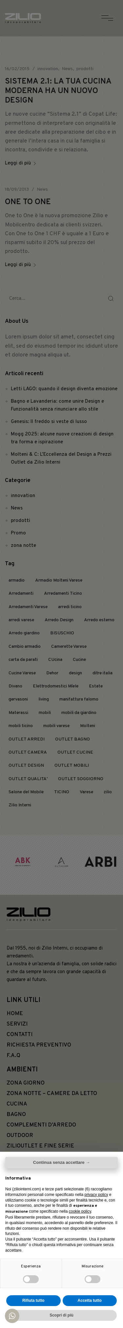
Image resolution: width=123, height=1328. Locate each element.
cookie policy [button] (80, 1211)
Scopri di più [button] (61, 1315)
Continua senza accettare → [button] (61, 1162)
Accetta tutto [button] (90, 1300)
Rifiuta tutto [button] (33, 1300)
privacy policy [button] (96, 1194)
